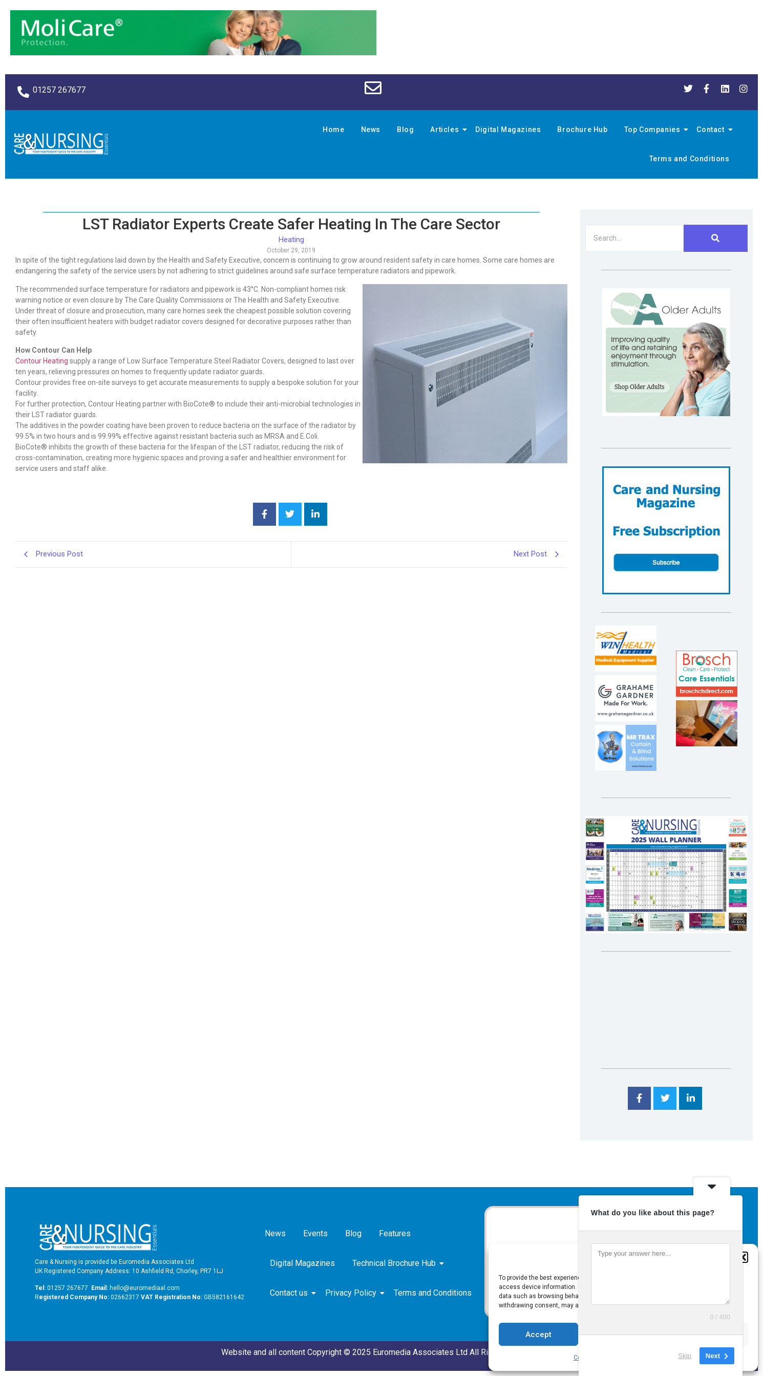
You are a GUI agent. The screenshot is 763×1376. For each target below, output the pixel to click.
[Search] (634, 238)
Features (395, 1233)
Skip (685, 1355)
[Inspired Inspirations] (706, 743)
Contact (711, 129)
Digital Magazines (508, 129)
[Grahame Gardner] (625, 718)
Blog (405, 129)
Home (333, 129)
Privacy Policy (352, 1293)
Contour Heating (41, 361)
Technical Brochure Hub (395, 1263)
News (370, 129)
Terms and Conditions (689, 159)
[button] (742, 1257)
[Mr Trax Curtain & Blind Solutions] (625, 768)
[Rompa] (666, 413)
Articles (446, 129)
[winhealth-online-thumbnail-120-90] (625, 669)
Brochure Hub (582, 129)
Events (315, 1233)
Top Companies (654, 129)
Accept (538, 1334)
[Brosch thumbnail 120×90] (706, 694)
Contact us (290, 1293)
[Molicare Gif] (193, 52)
